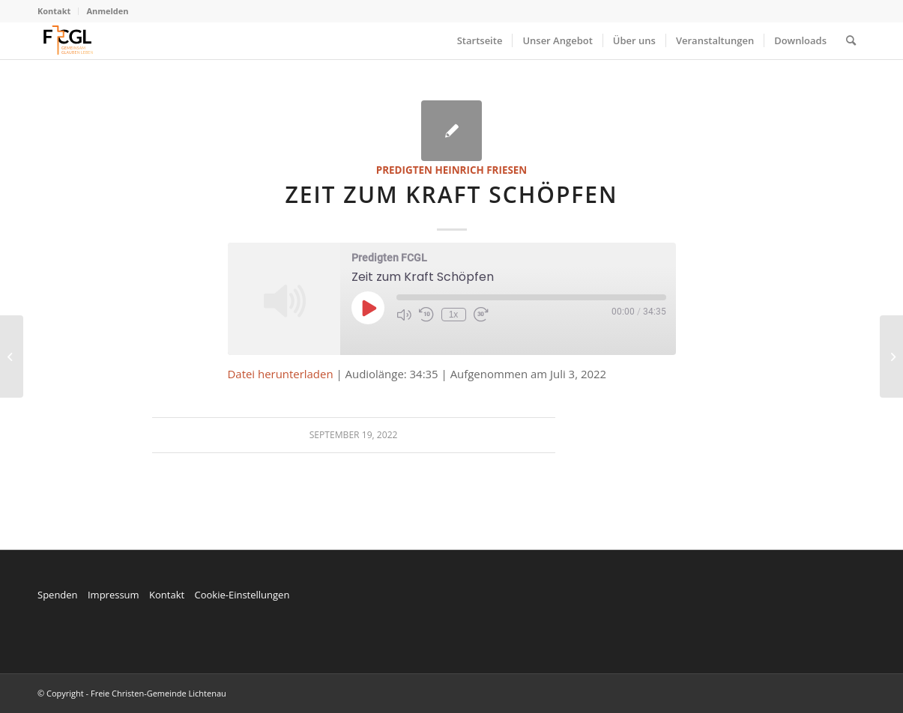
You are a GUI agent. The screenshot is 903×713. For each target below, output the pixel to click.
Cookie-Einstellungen (241, 594)
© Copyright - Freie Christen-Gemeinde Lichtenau (131, 693)
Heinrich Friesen (481, 170)
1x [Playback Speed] (454, 314)
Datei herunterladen (280, 373)
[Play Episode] (367, 307)
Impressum (113, 594)
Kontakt (53, 10)
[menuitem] (58, 11)
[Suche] (851, 40)
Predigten (404, 170)
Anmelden (107, 10)
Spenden (57, 594)
